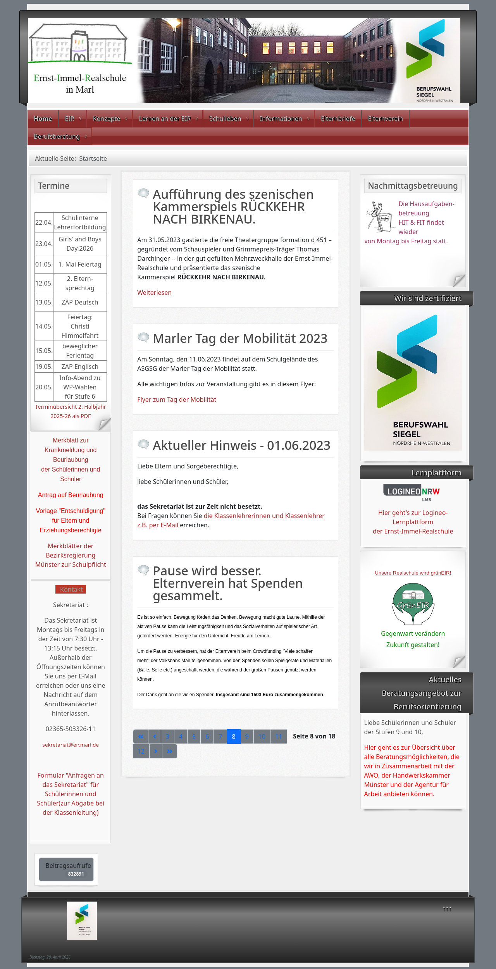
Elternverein (385, 118)
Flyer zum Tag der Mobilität (176, 399)
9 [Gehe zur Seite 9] (247, 736)
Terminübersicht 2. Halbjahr (70, 406)
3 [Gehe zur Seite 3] (167, 736)
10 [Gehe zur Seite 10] (261, 736)
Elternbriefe (338, 118)
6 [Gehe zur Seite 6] (207, 736)
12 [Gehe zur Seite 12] (141, 751)
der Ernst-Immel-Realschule (413, 531)
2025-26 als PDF (70, 416)
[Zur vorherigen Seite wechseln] (154, 736)
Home (43, 118)
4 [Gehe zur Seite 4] (181, 736)
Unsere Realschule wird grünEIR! (413, 573)
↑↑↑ (447, 908)
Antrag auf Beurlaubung (70, 495)
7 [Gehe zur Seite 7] (220, 736)
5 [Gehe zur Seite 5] (194, 736)
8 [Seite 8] (233, 736)
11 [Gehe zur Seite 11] (278, 736)
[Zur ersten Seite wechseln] (140, 736)
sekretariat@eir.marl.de (71, 744)
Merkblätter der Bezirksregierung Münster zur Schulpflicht (70, 555)
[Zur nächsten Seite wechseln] (155, 751)
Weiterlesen (154, 292)
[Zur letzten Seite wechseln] (169, 751)
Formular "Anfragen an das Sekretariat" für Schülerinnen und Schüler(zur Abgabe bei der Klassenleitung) (70, 794)
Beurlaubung (70, 459)
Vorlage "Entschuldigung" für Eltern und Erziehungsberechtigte (70, 521)
